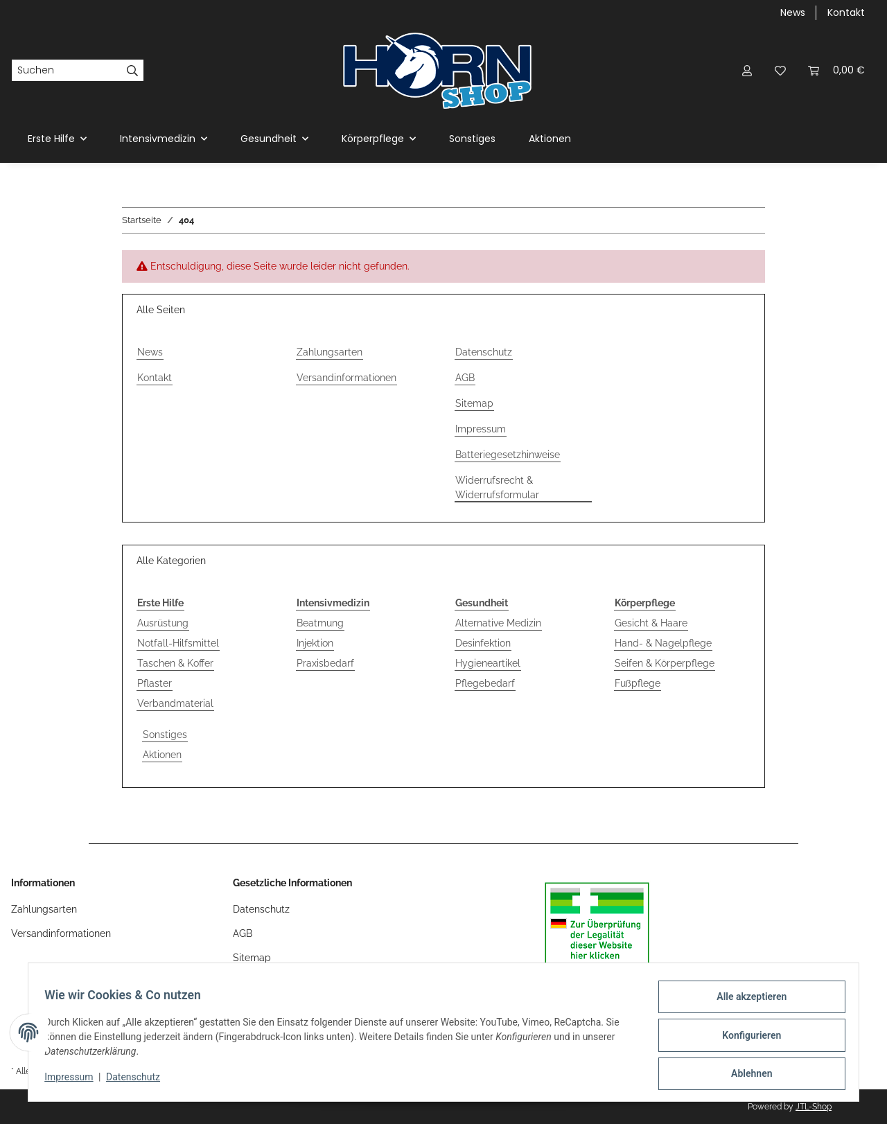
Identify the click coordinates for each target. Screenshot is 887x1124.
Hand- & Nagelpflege (663, 643)
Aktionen (162, 754)
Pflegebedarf (485, 683)
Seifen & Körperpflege (664, 663)
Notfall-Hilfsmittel (178, 643)
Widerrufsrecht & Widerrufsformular (497, 487)
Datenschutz (139, 1081)
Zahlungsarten (329, 352)
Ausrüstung (162, 623)
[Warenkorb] (836, 70)
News (792, 12)
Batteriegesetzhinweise (507, 454)
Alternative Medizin (498, 623)
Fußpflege (637, 683)
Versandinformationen (346, 377)
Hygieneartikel (487, 663)
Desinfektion (483, 643)
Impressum (75, 1081)
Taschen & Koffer (175, 663)
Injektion (315, 643)
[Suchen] (66, 70)
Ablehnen (745, 1074)
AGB (465, 377)
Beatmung (320, 623)
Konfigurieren (745, 1038)
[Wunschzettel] (780, 70)
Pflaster (154, 683)
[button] (747, 70)
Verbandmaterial (175, 703)
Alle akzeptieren (745, 1002)
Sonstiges (165, 734)
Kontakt (846, 12)
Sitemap (474, 403)
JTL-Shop (814, 1107)
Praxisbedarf (325, 663)
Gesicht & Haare (651, 623)
